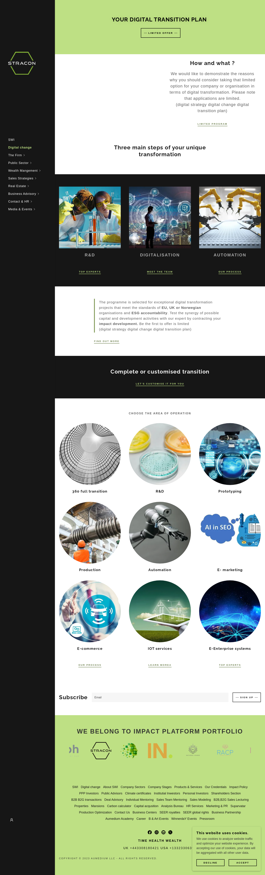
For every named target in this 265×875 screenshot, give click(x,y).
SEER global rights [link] (196, 812)
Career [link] (141, 819)
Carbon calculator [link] (119, 806)
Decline (210, 862)
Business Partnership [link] (226, 812)
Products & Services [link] (188, 787)
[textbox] (160, 697)
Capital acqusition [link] (146, 806)
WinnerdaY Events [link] (184, 819)
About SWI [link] (110, 787)
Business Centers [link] (145, 812)
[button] (31, 155)
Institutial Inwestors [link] (167, 793)
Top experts (90, 271)
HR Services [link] (194, 806)
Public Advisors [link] (111, 793)
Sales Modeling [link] (200, 800)
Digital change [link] (20, 147)
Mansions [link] (97, 806)
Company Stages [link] (160, 787)
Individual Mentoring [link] (140, 800)
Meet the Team (160, 271)
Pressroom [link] (206, 819)
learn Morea (160, 665)
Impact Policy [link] (238, 787)
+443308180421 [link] (144, 848)
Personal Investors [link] (195, 793)
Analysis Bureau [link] (172, 806)
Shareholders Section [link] (226, 793)
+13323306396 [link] (183, 848)
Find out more (107, 341)
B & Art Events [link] (159, 819)
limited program (212, 123)
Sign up (246, 697)
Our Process (230, 271)
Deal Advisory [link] (113, 800)
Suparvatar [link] (238, 806)
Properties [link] (81, 806)
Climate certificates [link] (138, 793)
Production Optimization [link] (95, 812)
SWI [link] (11, 139)
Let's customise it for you (160, 383)
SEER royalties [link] (170, 812)
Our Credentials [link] (216, 787)
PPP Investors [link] (89, 793)
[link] (21, 63)
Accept (242, 862)
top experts (230, 665)
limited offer (160, 33)
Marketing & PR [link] (217, 806)
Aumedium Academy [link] (119, 819)
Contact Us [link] (122, 812)
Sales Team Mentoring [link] (171, 800)
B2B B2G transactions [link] (86, 800)
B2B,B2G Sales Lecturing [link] (231, 800)
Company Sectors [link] (133, 787)
